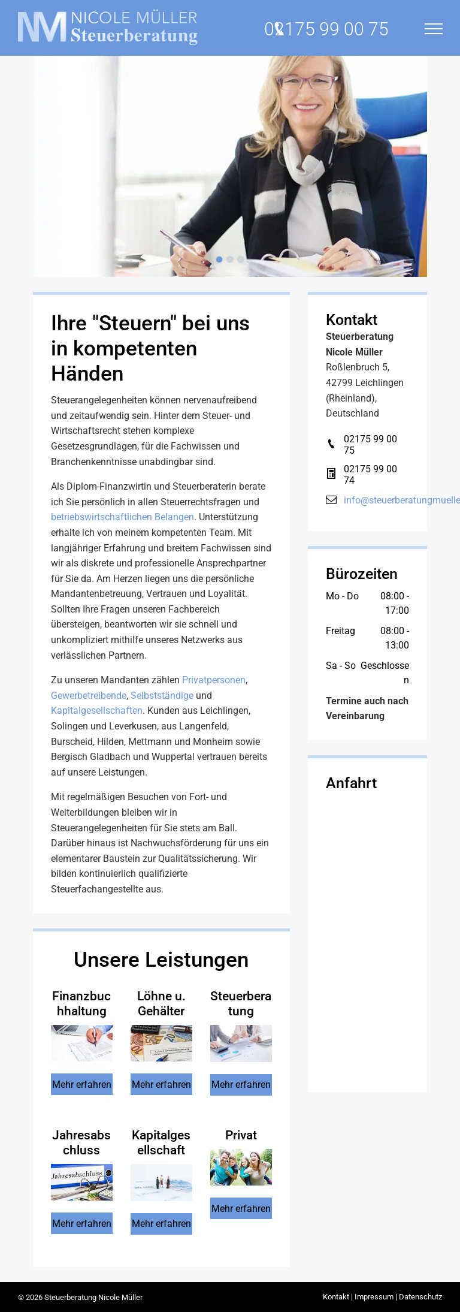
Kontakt (336, 1296)
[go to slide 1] (219, 260)
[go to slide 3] (241, 260)
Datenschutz (420, 1296)
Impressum (374, 1296)
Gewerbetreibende (88, 695)
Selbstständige (162, 695)
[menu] (433, 28)
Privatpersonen (214, 680)
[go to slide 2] (230, 260)
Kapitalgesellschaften (97, 710)
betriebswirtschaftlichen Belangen (122, 517)
